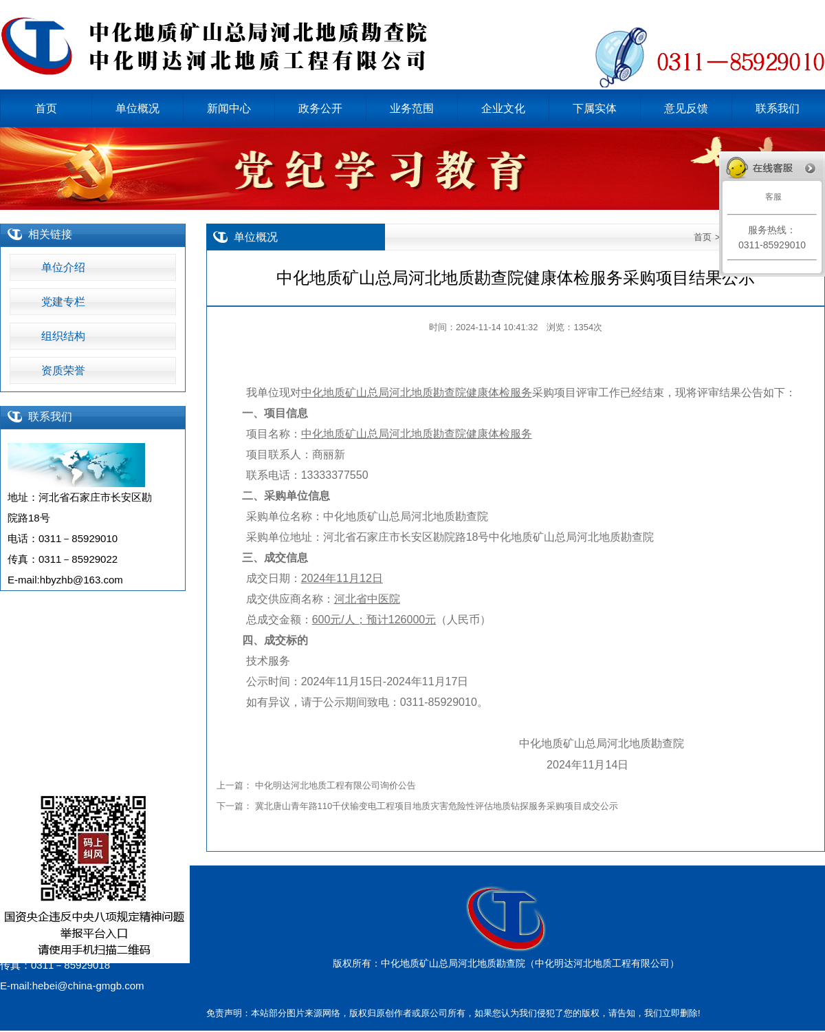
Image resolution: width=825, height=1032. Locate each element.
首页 (703, 237)
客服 (771, 197)
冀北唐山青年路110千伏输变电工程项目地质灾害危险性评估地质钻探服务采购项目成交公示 (436, 806)
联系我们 (50, 416)
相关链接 (50, 234)
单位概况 (256, 237)
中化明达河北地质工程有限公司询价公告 (335, 785)
